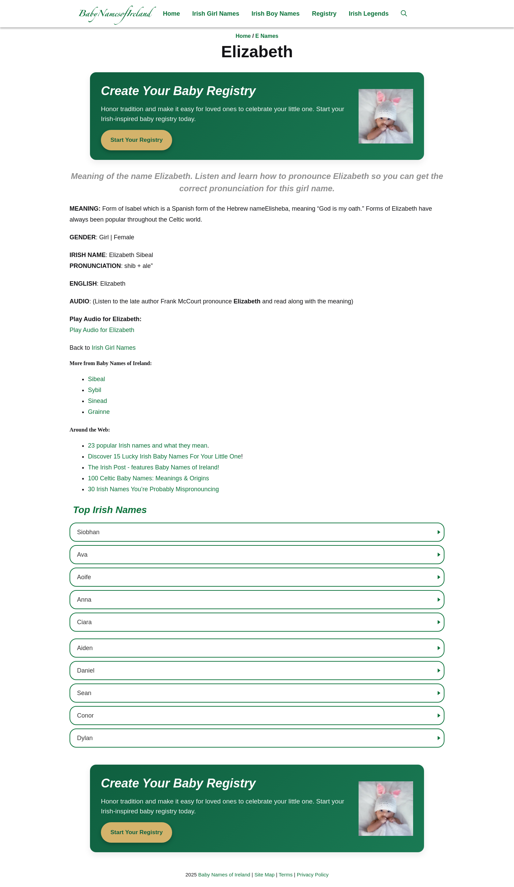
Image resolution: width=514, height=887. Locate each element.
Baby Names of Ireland (224, 874)
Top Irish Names (110, 510)
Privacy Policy (313, 874)
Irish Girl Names (215, 13)
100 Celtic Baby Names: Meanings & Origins (148, 478)
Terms (286, 874)
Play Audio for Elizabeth (102, 330)
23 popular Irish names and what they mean (147, 445)
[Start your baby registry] (257, 116)
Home (171, 13)
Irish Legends (369, 13)
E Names (266, 36)
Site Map (264, 874)
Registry (324, 13)
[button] (404, 13)
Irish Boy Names (276, 13)
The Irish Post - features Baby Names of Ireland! (153, 467)
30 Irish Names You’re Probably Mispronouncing (153, 489)
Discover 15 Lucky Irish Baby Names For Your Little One (164, 456)
